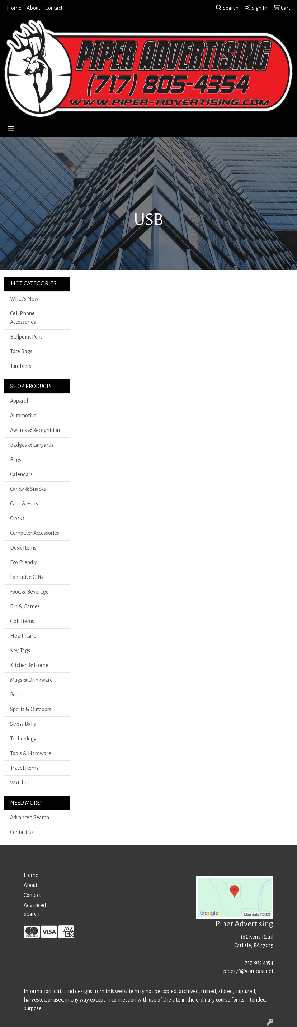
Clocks (17, 518)
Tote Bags (21, 351)
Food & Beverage (29, 592)
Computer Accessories (34, 533)
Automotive (23, 415)
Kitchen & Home (29, 665)
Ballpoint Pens (26, 337)
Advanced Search (29, 817)
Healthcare (23, 636)
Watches (20, 783)
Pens (15, 694)
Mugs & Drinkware (31, 680)
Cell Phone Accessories (23, 318)
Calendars (21, 474)
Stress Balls (23, 724)
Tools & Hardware (30, 753)
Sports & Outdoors (30, 709)
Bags (15, 459)
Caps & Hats (24, 504)
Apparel (19, 401)
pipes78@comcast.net (248, 971)
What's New (24, 299)
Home (14, 8)
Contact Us (22, 832)
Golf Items (22, 621)
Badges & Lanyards (31, 445)
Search (227, 8)
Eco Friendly (23, 562)
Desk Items (23, 548)
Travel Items (24, 768)
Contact (53, 8)
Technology (23, 739)
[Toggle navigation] (11, 129)
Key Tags (20, 650)
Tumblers (20, 366)
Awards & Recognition (35, 430)
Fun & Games (25, 606)
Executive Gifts (26, 577)
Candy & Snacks (28, 489)
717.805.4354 (259, 962)
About (33, 8)
